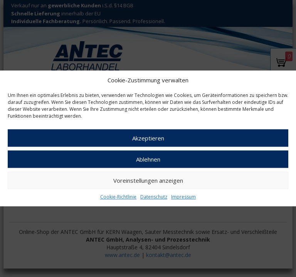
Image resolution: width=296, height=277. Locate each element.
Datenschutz (153, 197)
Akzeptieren (148, 138)
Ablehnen (148, 159)
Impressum (183, 197)
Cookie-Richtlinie (118, 197)
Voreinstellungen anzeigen (148, 180)
